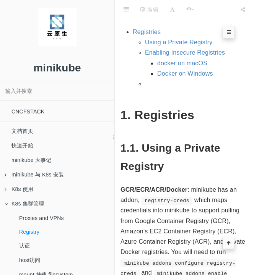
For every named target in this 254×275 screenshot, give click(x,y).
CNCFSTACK (27, 111)
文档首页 (22, 131)
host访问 (30, 260)
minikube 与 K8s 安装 (34, 174)
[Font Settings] (172, 9)
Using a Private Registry (178, 42)
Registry (29, 232)
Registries (147, 32)
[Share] (243, 9)
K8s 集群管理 (24, 204)
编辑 (149, 9)
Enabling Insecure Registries (185, 52)
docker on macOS (182, 63)
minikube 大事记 (31, 160)
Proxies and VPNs (41, 218)
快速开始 (22, 145)
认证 (24, 246)
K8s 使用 (19, 189)
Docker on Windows (185, 73)
